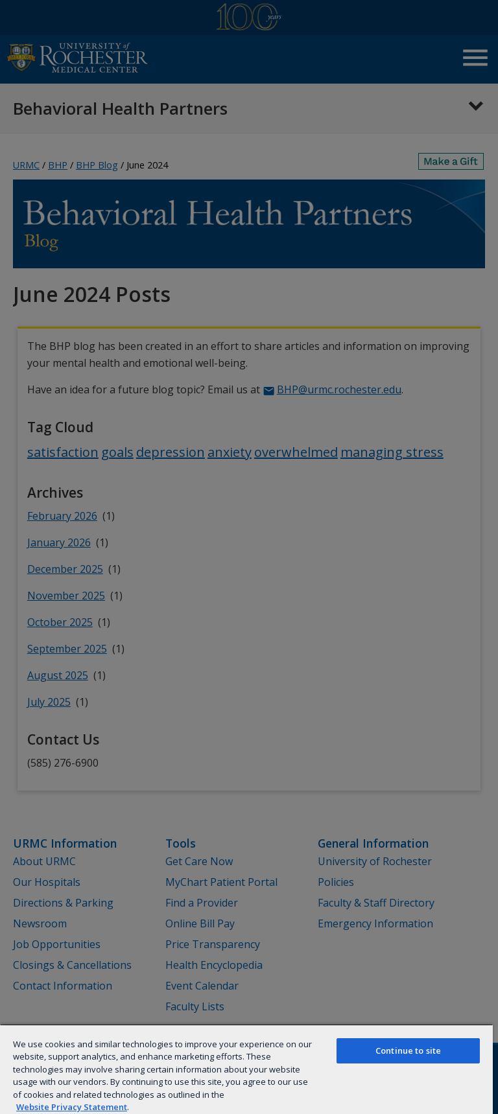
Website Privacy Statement (71, 1107)
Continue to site (408, 1050)
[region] (246, 1069)
